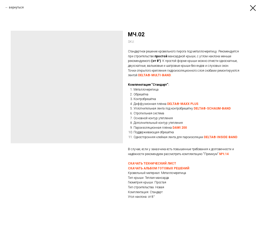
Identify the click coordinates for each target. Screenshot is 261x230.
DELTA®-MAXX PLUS (182, 104)
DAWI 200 (180, 127)
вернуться (16, 7)
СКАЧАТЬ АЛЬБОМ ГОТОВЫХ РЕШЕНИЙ (158, 168)
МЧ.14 (224, 154)
